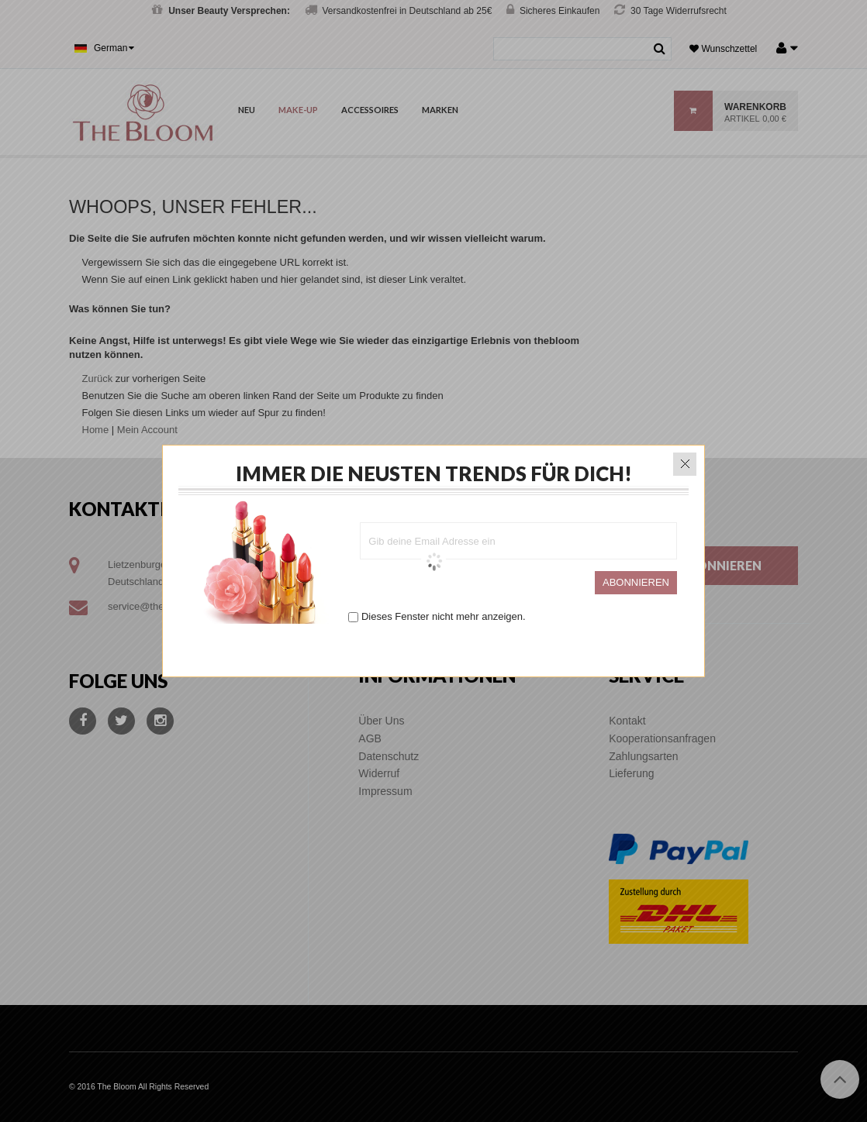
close (684, 460)
